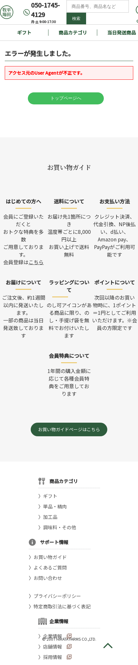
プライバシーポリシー (57, 596)
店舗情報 (52, 646)
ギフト (24, 32)
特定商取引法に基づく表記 (62, 606)
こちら (36, 262)
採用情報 (52, 657)
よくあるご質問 (50, 567)
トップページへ (65, 98)
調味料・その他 (59, 527)
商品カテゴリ (73, 32)
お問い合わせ (48, 578)
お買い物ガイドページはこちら (69, 429)
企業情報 (52, 636)
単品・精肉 (55, 506)
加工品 (50, 516)
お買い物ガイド (50, 557)
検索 (76, 18)
